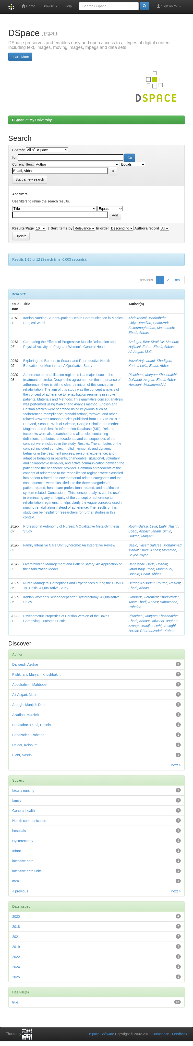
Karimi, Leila (137, 366)
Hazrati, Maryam (141, 536)
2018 (16, 927)
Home (28, 6)
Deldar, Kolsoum (141, 583)
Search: (18, 150)
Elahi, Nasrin (168, 526)
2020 (16, 916)
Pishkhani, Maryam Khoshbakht (152, 375)
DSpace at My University (32, 120)
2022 (16, 957)
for (14, 157)
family (16, 800)
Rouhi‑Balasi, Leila (142, 526)
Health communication (29, 821)
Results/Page (23, 228)
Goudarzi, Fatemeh (143, 597)
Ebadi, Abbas (138, 333)
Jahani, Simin (161, 531)
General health (23, 811)
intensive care (22, 861)
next (178, 280)
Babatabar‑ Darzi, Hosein (147, 564)
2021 (16, 937)
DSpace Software (100, 1034)
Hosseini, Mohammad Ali (147, 385)
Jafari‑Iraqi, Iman (141, 569)
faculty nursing (23, 790)
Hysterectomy (22, 841)
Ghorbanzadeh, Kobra (157, 631)
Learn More (20, 57)
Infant (16, 851)
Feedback (179, 1034)
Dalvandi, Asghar (141, 380)
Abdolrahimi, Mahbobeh (146, 318)
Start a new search (29, 179)
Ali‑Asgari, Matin (140, 352)
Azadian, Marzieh (25, 715)
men (15, 881)
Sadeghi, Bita (138, 342)
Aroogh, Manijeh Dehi (144, 626)
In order (102, 228)
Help (68, 6)
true (15, 1002)
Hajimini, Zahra (139, 347)
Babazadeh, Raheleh (28, 735)
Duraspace (160, 1034)
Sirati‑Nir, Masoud (164, 342)
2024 (16, 967)
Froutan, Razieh (168, 583)
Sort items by (61, 228)
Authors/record (146, 228)
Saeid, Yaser (138, 545)
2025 (16, 977)
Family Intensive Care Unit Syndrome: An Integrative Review (69, 545)
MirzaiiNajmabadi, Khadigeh (149, 361)
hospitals (19, 831)
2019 (16, 947)
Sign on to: (169, 6)
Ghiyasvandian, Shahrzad (148, 323)
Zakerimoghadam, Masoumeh (151, 328)
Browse (50, 6)
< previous (20, 891)
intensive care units (27, 871)
